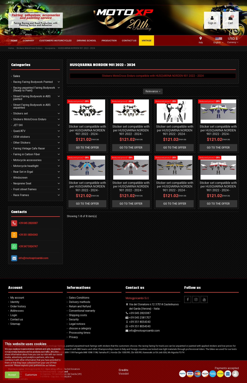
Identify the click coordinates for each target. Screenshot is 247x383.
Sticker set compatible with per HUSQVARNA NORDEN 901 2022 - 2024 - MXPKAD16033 (87, 132)
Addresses (17, 310)
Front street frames (25, 189)
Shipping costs (78, 315)
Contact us (16, 319)
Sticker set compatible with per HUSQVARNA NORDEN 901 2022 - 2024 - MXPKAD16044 (174, 188)
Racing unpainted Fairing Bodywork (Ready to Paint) (34, 89)
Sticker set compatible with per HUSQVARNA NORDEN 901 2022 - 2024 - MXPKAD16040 (218, 132)
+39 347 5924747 (28, 246)
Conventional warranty (82, 310)
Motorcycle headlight (25, 166)
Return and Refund (80, 306)
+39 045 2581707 (140, 317)
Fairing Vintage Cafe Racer (29, 148)
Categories (20, 65)
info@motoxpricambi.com (33, 258)
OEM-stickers (21, 136)
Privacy (73, 337)
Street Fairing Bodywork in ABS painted (32, 98)
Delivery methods (79, 302)
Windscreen (20, 177)
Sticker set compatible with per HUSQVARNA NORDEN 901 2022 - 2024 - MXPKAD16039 (174, 132)
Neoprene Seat (22, 183)
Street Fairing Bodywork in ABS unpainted (32, 106)
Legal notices (77, 324)
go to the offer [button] (87, 147)
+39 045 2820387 (28, 223)
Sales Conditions (79, 297)
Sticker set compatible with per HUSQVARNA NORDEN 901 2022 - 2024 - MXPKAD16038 (131, 132)
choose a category (80, 328)
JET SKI (18, 125)
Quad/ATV (19, 131)
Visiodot (124, 373)
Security (74, 319)
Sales (16, 76)
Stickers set (20, 113)
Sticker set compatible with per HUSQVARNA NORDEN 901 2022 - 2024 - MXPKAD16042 (131, 188)
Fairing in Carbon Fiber (26, 154)
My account (17, 297)
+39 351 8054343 (28, 234)
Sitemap (15, 324)
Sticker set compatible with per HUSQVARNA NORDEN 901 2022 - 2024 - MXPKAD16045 (218, 188)
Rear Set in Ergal (23, 171)
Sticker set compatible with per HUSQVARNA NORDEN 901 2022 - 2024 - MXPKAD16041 (87, 188)
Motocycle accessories (27, 160)
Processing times (79, 332)
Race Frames (21, 195)
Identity (14, 302)
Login (13, 315)
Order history (18, 306)
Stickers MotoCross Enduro (29, 119)
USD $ (232, 40)
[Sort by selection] (153, 91)
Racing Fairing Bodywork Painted (33, 82)
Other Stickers (21, 142)
